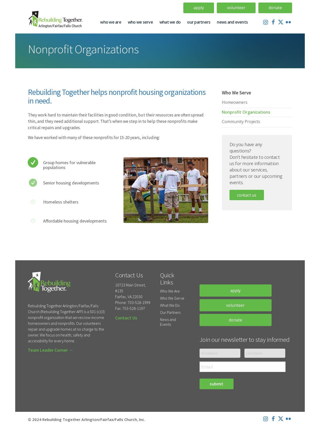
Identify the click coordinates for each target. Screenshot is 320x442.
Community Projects (241, 121)
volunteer (235, 305)
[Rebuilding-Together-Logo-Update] (57, 22)
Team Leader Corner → (50, 350)
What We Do (170, 305)
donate (235, 320)
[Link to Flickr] (288, 22)
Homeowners (234, 102)
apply (235, 290)
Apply (198, 7)
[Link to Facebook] (273, 22)
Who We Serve (172, 298)
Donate (275, 7)
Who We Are (170, 291)
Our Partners (170, 312)
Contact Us (246, 195)
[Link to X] (281, 22)
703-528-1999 (139, 302)
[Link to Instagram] (265, 22)
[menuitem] (198, 8)
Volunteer (236, 7)
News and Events (168, 322)
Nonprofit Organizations (246, 112)
